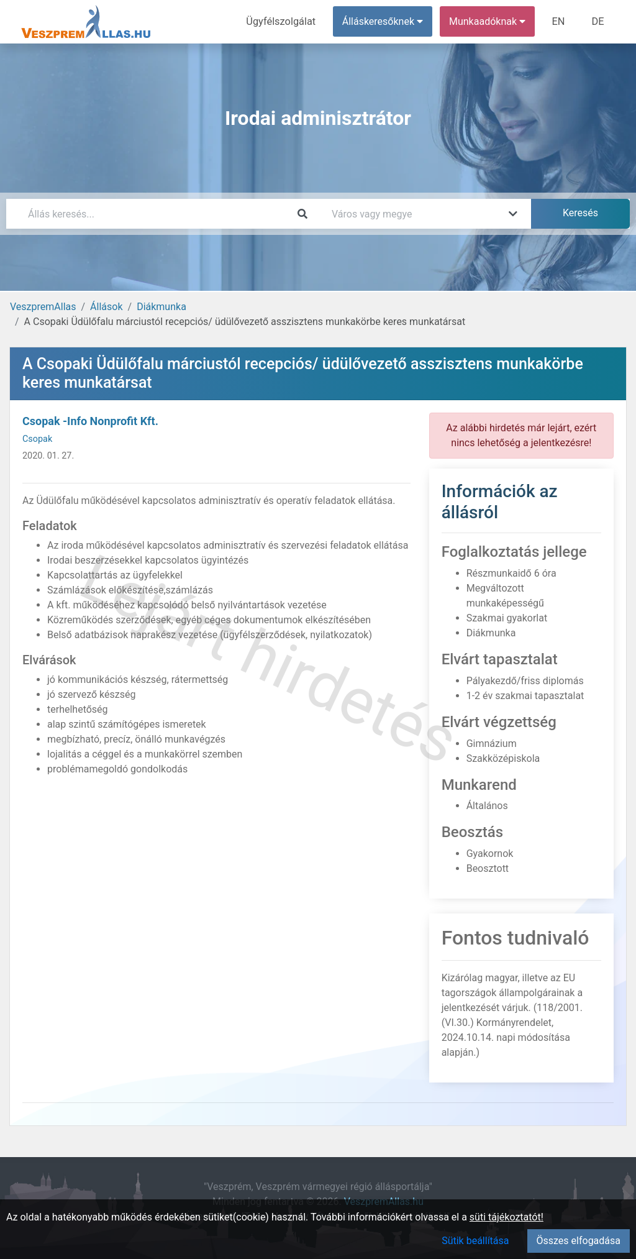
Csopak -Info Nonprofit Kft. (90, 421)
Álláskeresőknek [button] (384, 21)
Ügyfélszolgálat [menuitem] (283, 21)
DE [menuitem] (598, 21)
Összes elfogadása (578, 1241)
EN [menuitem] (559, 21)
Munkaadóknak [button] (489, 21)
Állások (106, 307)
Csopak (37, 439)
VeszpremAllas (43, 307)
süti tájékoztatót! (506, 1217)
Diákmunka (161, 307)
